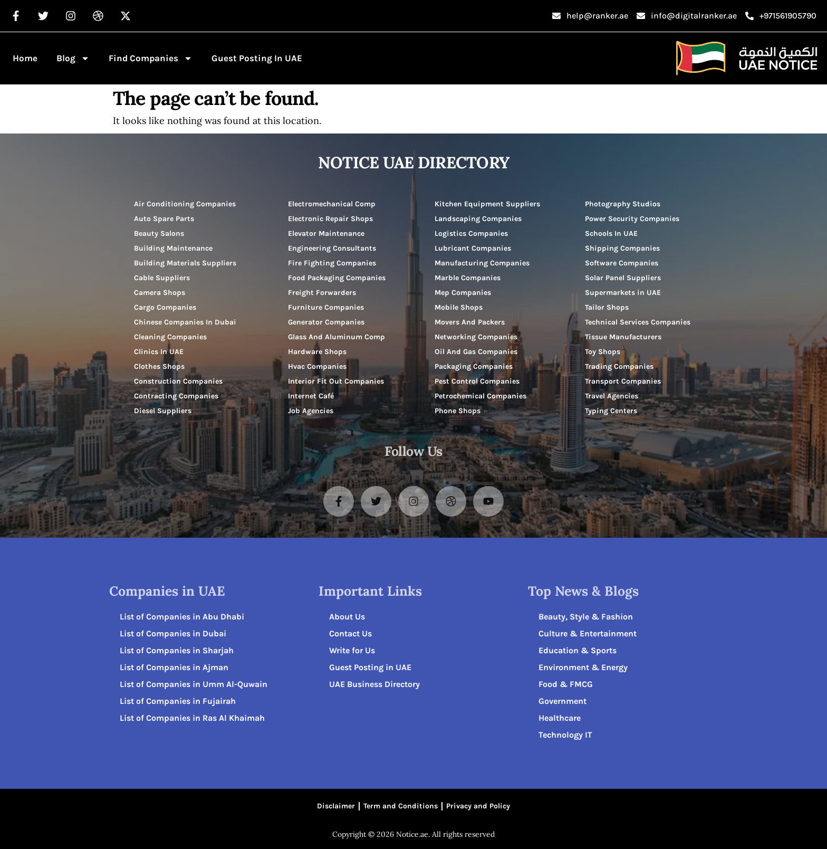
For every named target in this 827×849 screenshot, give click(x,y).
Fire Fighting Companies (332, 263)
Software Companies (621, 263)
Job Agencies (310, 410)
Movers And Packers (470, 322)
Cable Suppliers (162, 277)
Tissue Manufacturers (623, 336)
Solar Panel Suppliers (623, 277)
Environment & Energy (583, 667)
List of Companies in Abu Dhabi (182, 617)
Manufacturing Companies (482, 263)
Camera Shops (159, 292)
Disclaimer (336, 806)
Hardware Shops (317, 351)
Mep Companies (463, 292)
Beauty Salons (159, 233)
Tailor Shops (607, 307)
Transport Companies (623, 381)
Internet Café (311, 396)
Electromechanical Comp (332, 203)
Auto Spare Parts (164, 218)
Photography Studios (622, 203)
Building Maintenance (173, 248)
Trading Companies (619, 366)
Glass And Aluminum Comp (336, 336)
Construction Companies (178, 381)
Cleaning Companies (170, 336)
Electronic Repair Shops (330, 218)
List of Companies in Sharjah (177, 650)
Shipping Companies (622, 248)
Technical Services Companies (637, 322)
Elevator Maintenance (326, 233)
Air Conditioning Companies (185, 203)
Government (562, 701)
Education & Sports (577, 650)
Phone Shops (457, 410)
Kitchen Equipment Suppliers (487, 203)
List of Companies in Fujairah (178, 701)
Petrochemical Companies (480, 396)
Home (25, 58)
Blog (73, 58)
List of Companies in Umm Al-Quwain (193, 684)
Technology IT (565, 735)
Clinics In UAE (159, 351)
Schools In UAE (611, 233)
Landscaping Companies (478, 218)
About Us (347, 617)
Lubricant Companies (473, 248)
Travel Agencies (611, 396)
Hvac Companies (317, 366)
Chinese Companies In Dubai (185, 322)
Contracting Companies (176, 396)
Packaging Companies (474, 366)
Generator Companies (326, 322)
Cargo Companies (165, 307)
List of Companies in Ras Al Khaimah (192, 718)
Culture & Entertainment (587, 633)
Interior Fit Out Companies (336, 381)
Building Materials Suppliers (185, 263)
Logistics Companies (471, 233)
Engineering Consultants (332, 248)
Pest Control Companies (477, 381)
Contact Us (350, 633)
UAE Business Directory (374, 684)
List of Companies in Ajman (174, 667)
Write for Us (352, 650)
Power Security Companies (632, 218)
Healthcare (559, 718)
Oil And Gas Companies (476, 351)
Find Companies (151, 58)
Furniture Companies (326, 307)
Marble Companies (468, 277)
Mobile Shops (459, 307)
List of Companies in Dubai (173, 633)
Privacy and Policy (478, 806)
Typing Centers (611, 410)
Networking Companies (476, 336)
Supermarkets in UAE (623, 292)
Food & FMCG (565, 684)
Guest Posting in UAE (256, 58)
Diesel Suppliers (162, 410)
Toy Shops (602, 351)
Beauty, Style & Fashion (585, 617)
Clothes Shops (159, 366)
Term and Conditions (400, 806)
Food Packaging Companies (337, 277)
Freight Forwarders (322, 292)
